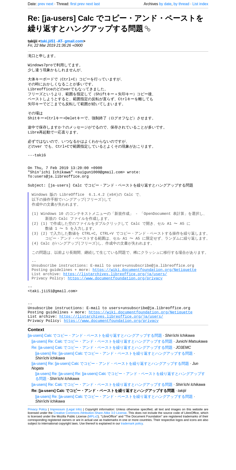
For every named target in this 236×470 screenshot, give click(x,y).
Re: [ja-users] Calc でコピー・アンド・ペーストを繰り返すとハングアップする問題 (102, 390)
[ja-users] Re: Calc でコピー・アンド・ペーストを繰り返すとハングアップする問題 (102, 384)
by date (165, 4)
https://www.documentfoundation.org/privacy (115, 311)
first (73, 4)
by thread (181, 4)
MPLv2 (93, 459)
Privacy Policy (37, 452)
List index (200, 4)
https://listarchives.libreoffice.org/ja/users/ (115, 306)
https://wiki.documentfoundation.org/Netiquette (145, 301)
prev (41, 4)
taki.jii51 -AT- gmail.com (62, 41)
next (49, 4)
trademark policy (132, 466)
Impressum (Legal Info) (66, 452)
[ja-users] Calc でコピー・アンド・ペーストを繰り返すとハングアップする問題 (95, 378)
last (97, 4)
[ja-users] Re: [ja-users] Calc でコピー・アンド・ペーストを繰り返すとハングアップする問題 (114, 396)
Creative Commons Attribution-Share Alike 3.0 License (90, 456)
